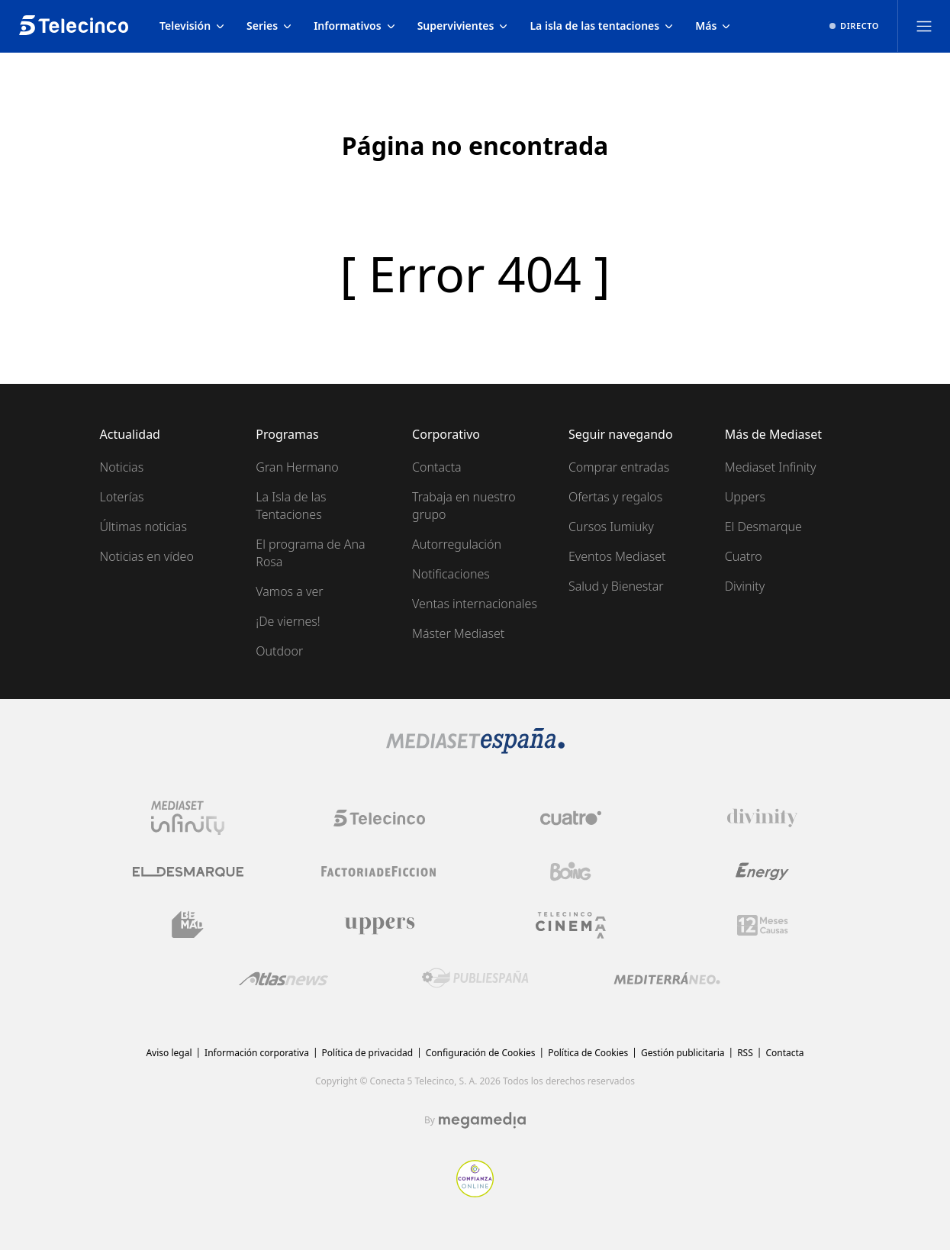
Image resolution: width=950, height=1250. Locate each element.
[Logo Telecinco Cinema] (571, 925)
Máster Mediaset (458, 633)
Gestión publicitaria (683, 1052)
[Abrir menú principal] (924, 26)
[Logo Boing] (570, 871)
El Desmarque (763, 526)
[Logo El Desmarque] (188, 872)
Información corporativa (256, 1052)
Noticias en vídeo (147, 556)
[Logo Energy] (762, 871)
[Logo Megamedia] (482, 1120)
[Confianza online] (475, 1192)
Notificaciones (451, 573)
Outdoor (279, 651)
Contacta (437, 467)
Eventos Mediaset (617, 556)
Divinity (745, 586)
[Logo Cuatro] (570, 818)
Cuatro (743, 556)
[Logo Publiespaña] (475, 978)
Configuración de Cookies (481, 1052)
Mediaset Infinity (770, 467)
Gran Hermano (297, 467)
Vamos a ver (289, 591)
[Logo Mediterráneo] (666, 978)
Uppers (745, 496)
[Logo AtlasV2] (283, 978)
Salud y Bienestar (616, 586)
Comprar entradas (618, 467)
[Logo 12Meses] (762, 925)
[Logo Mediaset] (475, 749)
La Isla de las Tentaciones (291, 505)
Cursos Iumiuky (611, 526)
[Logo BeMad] (188, 925)
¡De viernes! (288, 621)
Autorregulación (456, 544)
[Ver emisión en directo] (854, 26)
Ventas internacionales (474, 603)
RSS (745, 1052)
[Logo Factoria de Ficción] (379, 871)
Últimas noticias (143, 526)
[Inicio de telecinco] (73, 26)
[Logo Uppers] (379, 925)
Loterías (122, 496)
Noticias (122, 467)
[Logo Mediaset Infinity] (187, 818)
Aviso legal (169, 1052)
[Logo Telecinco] (379, 818)
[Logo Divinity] (762, 818)
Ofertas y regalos (615, 496)
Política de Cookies (588, 1052)
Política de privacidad (368, 1052)
